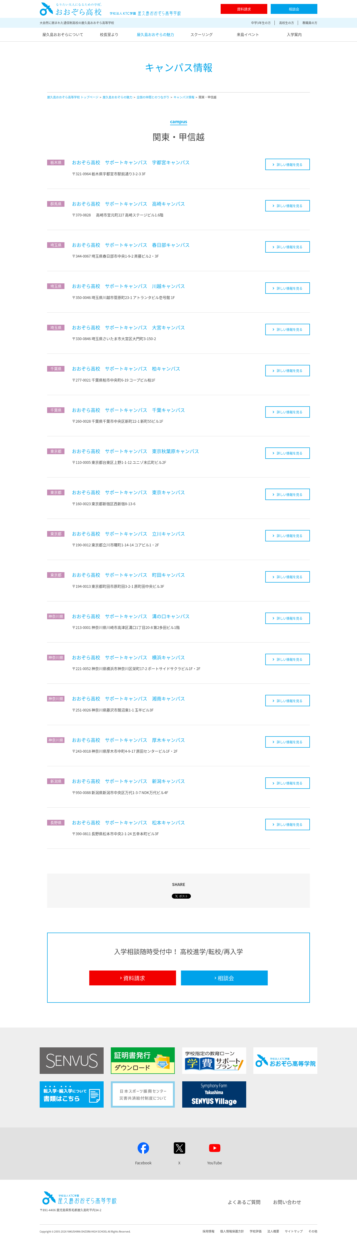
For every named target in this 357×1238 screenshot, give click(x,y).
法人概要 (273, 1231)
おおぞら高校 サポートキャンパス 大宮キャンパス (128, 327)
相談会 (294, 8)
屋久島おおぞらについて (62, 34)
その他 (312, 1231)
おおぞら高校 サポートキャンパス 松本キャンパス (128, 822)
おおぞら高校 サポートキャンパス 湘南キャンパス (128, 698)
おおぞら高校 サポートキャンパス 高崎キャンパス (128, 203)
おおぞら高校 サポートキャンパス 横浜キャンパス (128, 657)
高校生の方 (286, 23)
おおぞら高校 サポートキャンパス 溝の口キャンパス (131, 616)
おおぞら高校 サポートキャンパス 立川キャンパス (128, 533)
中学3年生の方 (261, 23)
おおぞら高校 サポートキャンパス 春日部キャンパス (131, 244)
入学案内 (294, 34)
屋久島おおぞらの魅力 (155, 34)
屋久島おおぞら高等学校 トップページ (72, 97)
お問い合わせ (287, 1202)
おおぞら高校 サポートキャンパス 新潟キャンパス (128, 781)
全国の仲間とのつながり (153, 97)
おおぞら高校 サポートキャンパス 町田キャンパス (128, 574)
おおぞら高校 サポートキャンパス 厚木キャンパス (128, 740)
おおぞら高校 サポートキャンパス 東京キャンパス (128, 492)
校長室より (109, 34)
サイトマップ (294, 1231)
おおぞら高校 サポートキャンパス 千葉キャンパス (128, 410)
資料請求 (244, 8)
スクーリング (201, 34)
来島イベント (248, 34)
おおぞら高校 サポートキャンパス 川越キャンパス (128, 286)
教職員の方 (309, 23)
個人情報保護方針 (232, 1231)
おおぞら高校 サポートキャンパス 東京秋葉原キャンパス (135, 451)
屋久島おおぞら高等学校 (110, 9)
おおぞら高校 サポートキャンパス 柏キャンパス (126, 368)
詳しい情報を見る (287, 164)
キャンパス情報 (184, 97)
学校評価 (256, 1231)
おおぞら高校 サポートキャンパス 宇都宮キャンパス (131, 162)
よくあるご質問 (244, 1202)
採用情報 (208, 1231)
